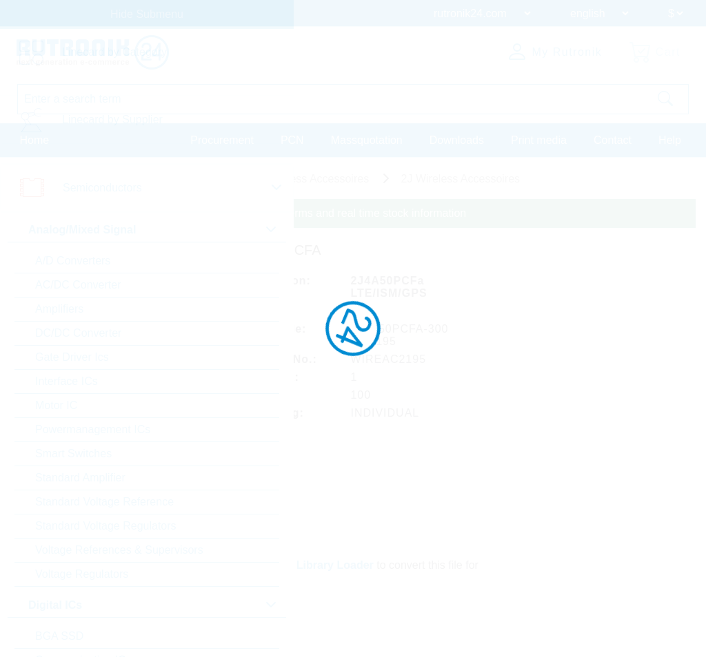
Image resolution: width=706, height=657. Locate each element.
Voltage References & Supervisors (119, 550)
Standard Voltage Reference (104, 502)
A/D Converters (72, 261)
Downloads (457, 140)
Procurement (222, 140)
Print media (539, 140)
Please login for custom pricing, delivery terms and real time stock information (277, 213)
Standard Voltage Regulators (105, 526)
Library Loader (335, 565)
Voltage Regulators (81, 574)
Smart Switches (73, 453)
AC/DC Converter (78, 285)
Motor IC (56, 405)
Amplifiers (59, 309)
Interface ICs (66, 381)
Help (669, 140)
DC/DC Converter (78, 333)
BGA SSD (59, 636)
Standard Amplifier (80, 477)
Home (35, 140)
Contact (613, 140)
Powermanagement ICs (92, 429)
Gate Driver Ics (72, 357)
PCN (292, 140)
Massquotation (367, 140)
